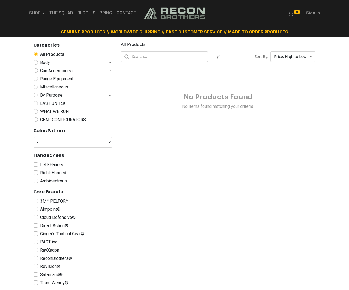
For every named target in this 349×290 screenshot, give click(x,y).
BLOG (82, 13)
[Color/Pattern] (73, 142)
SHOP (37, 13)
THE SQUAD (61, 13)
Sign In (313, 13)
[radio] (73, 54)
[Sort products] (292, 56)
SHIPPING (102, 13)
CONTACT (126, 13)
